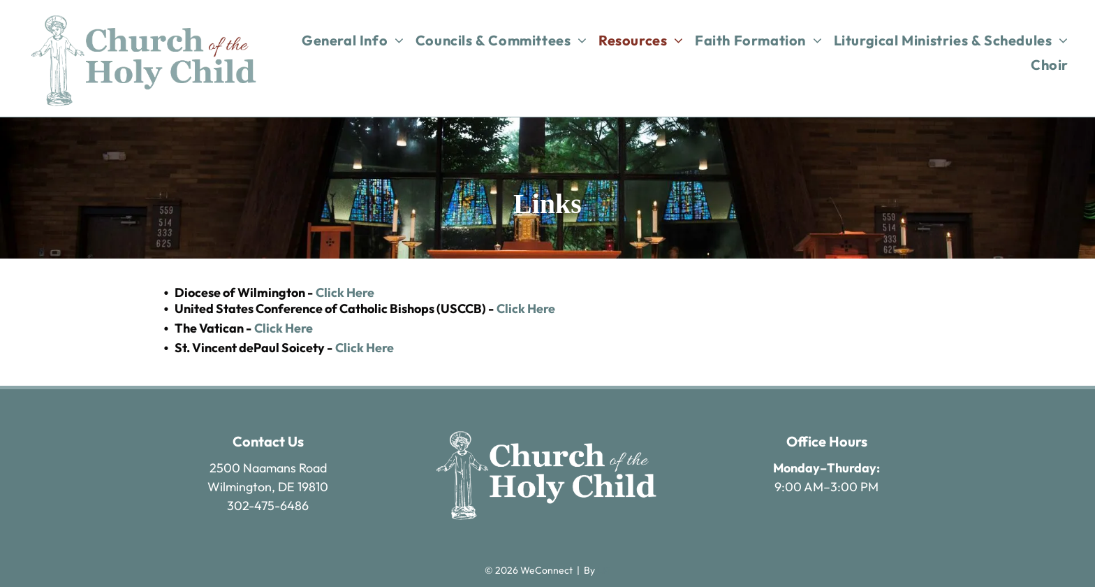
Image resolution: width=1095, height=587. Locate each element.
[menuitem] (353, 40)
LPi (603, 570)
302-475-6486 (268, 506)
